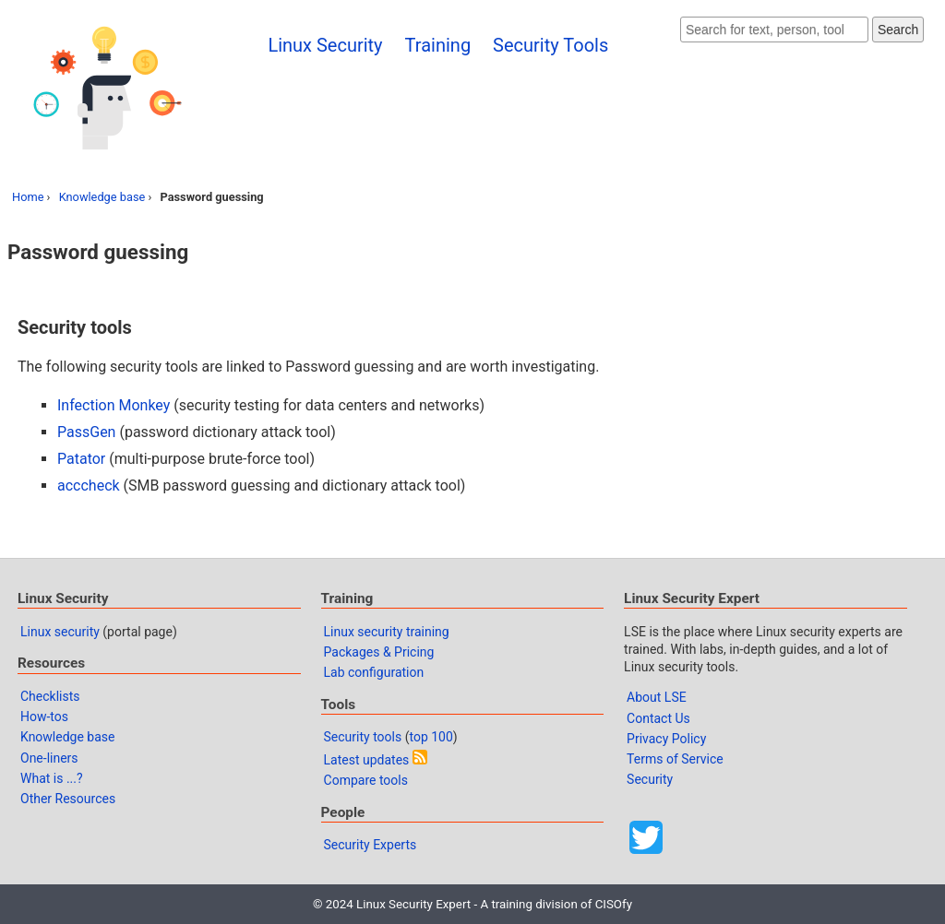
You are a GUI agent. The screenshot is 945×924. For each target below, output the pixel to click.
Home (27, 197)
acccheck (88, 485)
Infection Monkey (113, 405)
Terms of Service (675, 759)
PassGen (86, 432)
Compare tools (366, 780)
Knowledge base (102, 197)
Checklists (50, 696)
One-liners (49, 758)
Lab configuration (374, 672)
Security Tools (550, 45)
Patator (81, 459)
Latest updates (367, 759)
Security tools (363, 736)
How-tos (44, 716)
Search (898, 29)
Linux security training (386, 631)
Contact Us (658, 718)
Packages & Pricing (379, 652)
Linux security (60, 631)
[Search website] (774, 29)
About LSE (657, 697)
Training (438, 45)
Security (650, 779)
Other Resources (67, 798)
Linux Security (325, 45)
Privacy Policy (666, 738)
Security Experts (370, 844)
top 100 (430, 736)
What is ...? (51, 778)
